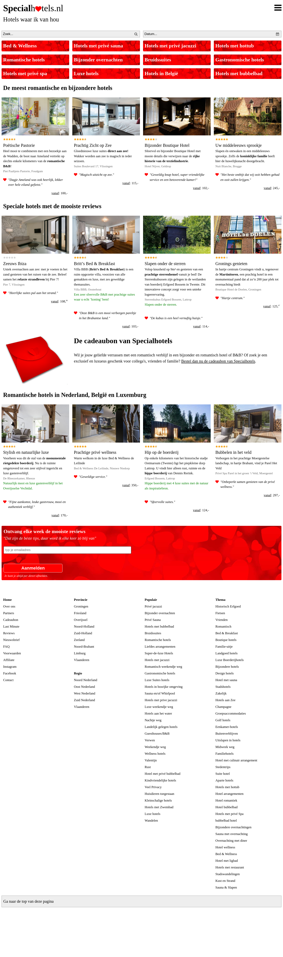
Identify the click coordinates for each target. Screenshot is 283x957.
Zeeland (79, 640)
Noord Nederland (85, 680)
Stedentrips (223, 767)
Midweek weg (224, 747)
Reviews (9, 633)
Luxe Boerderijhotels (229, 660)
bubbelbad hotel (226, 820)
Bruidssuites (158, 60)
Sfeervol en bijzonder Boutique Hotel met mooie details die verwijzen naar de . (173, 156)
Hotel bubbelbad (226, 807)
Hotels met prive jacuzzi (161, 700)
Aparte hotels (224, 780)
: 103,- (130, 326)
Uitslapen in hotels (227, 740)
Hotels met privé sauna (98, 46)
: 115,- (130, 183)
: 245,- (272, 188)
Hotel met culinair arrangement (236, 760)
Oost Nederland (84, 687)
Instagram (10, 667)
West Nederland (84, 693)
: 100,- (59, 193)
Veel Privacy (153, 787)
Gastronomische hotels (239, 60)
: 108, (59, 301)
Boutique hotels (225, 640)
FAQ (6, 646)
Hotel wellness (225, 847)
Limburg (79, 653)
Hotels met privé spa (25, 73)
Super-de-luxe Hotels (159, 653)
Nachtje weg (153, 720)
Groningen (81, 606)
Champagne (223, 707)
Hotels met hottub (234, 46)
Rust (148, 767)
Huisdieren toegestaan (159, 794)
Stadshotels (223, 687)
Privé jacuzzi (153, 606)
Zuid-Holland (83, 633)
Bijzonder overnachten (98, 60)
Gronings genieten (231, 263)
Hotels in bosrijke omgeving (164, 687)
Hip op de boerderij (161, 452)
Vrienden (221, 620)
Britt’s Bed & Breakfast (94, 263)
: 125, (271, 306)
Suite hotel (222, 774)
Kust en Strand (225, 881)
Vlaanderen (81, 660)
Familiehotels (224, 753)
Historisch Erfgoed (228, 606)
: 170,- (59, 515)
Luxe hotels (86, 73)
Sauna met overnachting (231, 834)
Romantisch (223, 626)
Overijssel (80, 620)
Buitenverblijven (226, 733)
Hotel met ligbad (226, 861)
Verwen (150, 740)
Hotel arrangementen (229, 794)
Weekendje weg (155, 747)
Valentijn (151, 760)
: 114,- (201, 326)
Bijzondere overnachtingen (233, 827)
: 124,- (201, 510)
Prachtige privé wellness (95, 452)
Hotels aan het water (158, 713)
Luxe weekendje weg (159, 707)
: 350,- (130, 485)
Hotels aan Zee (225, 700)
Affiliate (8, 660)
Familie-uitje (224, 646)
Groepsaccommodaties (230, 713)
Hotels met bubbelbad (238, 73)
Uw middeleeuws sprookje (238, 145)
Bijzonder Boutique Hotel (167, 145)
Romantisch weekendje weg (163, 667)
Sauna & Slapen (226, 887)
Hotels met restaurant (229, 867)
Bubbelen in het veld (233, 452)
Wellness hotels (155, 753)
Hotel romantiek (226, 800)
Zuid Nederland (84, 700)
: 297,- (272, 495)
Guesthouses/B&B (157, 733)
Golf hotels (222, 720)
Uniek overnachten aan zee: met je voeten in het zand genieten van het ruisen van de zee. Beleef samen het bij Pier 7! (35, 274)
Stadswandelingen (227, 874)
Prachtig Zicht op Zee (93, 145)
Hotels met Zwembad (159, 807)
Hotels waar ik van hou (31, 19)
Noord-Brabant (84, 646)
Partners (8, 613)
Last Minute (11, 626)
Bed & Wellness (20, 46)
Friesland (80, 613)
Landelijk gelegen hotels (161, 727)
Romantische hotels (24, 60)
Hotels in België (161, 73)
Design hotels (224, 673)
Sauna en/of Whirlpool (160, 693)
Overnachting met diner (231, 840)
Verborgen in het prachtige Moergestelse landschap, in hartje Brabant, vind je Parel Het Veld (246, 463)
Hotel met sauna (226, 680)
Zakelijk (221, 693)
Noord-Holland (84, 626)
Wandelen (151, 820)
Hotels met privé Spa (229, 814)
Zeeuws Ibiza (14, 263)
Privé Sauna (153, 620)
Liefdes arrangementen (160, 646)
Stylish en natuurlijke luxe (26, 452)
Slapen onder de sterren (165, 263)
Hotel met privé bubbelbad (162, 774)
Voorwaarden (12, 653)
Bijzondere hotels (227, 667)
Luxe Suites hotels (157, 680)
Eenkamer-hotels (226, 727)
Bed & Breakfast (226, 633)
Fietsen (220, 613)
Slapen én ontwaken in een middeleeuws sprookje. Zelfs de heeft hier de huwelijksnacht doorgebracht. (245, 156)
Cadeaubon (10, 620)
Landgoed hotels (226, 653)
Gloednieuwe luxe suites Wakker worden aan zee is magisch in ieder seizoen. (103, 156)
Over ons (9, 606)
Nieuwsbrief (11, 640)
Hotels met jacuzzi (157, 660)
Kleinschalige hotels (158, 800)
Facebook (9, 673)
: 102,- (201, 188)
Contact (8, 680)
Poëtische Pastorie (19, 145)
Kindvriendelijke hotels (160, 780)
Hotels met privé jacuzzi (170, 46)
